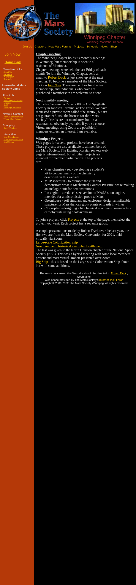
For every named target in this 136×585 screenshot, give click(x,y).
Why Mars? (8, 77)
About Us (7, 72)
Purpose (7, 98)
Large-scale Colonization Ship (57, 242)
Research (8, 79)
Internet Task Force (111, 279)
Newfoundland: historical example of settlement (69, 246)
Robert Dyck (57, 77)
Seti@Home (9, 142)
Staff (6, 105)
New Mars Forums (59, 46)
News (104, 46)
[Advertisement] (121, 117)
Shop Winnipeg (10, 128)
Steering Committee (12, 107)
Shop (113, 46)
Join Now (54, 85)
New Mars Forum (11, 137)
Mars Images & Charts (13, 139)
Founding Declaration (13, 100)
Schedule (92, 46)
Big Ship (42, 262)
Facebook (8, 74)
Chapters (40, 46)
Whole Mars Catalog (12, 119)
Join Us (27, 46)
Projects (79, 46)
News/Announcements (13, 116)
